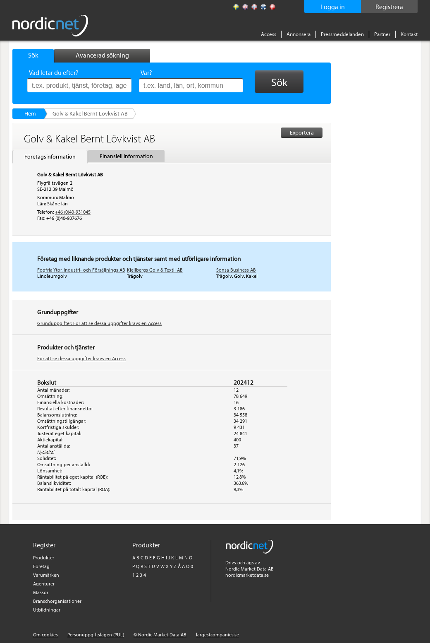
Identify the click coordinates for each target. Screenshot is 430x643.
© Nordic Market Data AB (160, 634)
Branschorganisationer (57, 601)
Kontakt (409, 34)
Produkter (43, 557)
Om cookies (45, 634)
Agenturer (44, 583)
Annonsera (299, 34)
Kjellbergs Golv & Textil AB (155, 270)
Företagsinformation (50, 156)
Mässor (40, 592)
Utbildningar (46, 610)
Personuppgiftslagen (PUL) (95, 634)
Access (268, 34)
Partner (382, 34)
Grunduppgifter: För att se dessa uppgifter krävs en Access (99, 323)
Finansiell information (126, 156)
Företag (41, 566)
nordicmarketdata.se (247, 575)
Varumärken (46, 575)
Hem (30, 113)
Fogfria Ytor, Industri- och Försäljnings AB (81, 270)
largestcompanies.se (217, 634)
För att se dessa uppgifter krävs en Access (81, 358)
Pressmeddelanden (342, 34)
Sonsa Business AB (236, 270)
